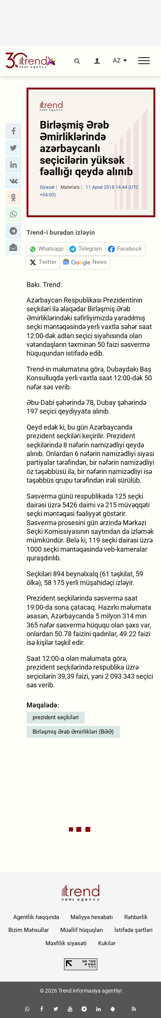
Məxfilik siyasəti (66, 943)
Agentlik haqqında (36, 917)
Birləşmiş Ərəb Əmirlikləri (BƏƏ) (73, 731)
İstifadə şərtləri (133, 930)
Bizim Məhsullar (28, 930)
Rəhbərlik (136, 917)
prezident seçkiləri (56, 717)
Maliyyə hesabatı (91, 917)
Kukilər (107, 943)
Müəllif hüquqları (81, 930)
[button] (13, 131)
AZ (117, 61)
